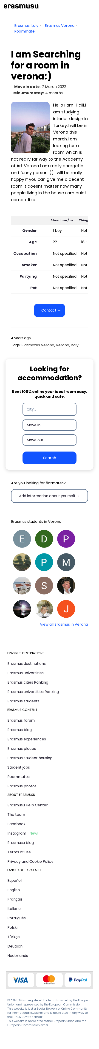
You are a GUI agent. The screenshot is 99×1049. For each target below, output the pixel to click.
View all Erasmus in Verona (64, 624)
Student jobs (18, 767)
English (13, 890)
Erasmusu (21, 6)
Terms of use (19, 852)
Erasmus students (23, 701)
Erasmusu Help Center (27, 805)
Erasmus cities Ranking (27, 682)
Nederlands (17, 955)
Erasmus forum (21, 720)
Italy (75, 345)
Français (15, 899)
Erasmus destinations (26, 663)
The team (16, 814)
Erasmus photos (22, 786)
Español (14, 880)
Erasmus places (21, 748)
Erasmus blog (19, 729)
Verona (62, 345)
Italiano (14, 908)
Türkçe (13, 936)
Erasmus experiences (26, 739)
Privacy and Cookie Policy (30, 861)
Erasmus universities (25, 673)
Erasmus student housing (29, 758)
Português (16, 918)
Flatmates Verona (37, 345)
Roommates (18, 776)
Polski (12, 927)
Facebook (16, 824)
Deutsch (15, 946)
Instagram (16, 833)
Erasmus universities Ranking (33, 691)
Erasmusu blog (20, 842)
